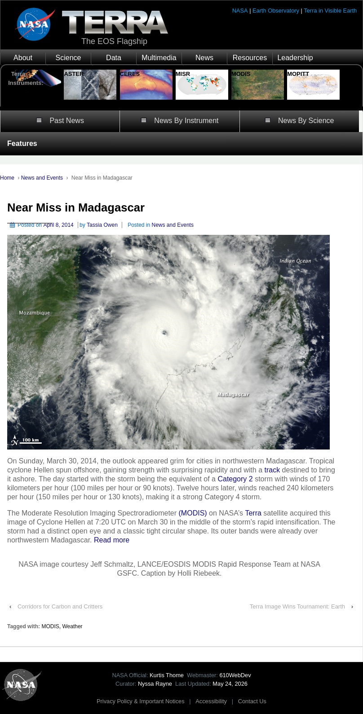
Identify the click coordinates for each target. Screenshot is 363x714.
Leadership (295, 58)
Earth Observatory (275, 10)
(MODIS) (193, 513)
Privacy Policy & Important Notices (141, 701)
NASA (240, 10)
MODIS (50, 626)
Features (22, 143)
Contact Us (252, 701)
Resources (250, 58)
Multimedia (159, 58)
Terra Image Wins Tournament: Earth (297, 606)
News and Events (42, 178)
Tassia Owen (102, 225)
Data (113, 58)
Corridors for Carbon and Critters (60, 606)
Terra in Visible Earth (330, 10)
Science (68, 58)
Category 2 (234, 479)
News (204, 58)
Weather (72, 626)
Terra (253, 513)
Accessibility (211, 701)
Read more (111, 540)
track (272, 470)
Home (7, 178)
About (22, 58)
